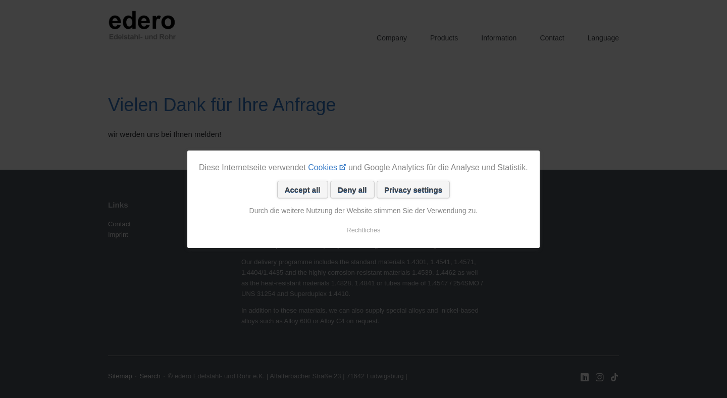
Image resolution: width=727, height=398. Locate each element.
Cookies (322, 167)
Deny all (352, 189)
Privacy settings (413, 189)
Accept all (303, 189)
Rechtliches (363, 230)
